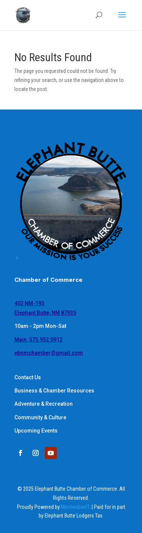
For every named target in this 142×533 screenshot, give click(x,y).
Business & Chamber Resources (54, 391)
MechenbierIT (75, 507)
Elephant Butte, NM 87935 (45, 313)
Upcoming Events (36, 431)
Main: (38, 340)
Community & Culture (40, 417)
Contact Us (27, 377)
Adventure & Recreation (43, 404)
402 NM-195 (29, 303)
